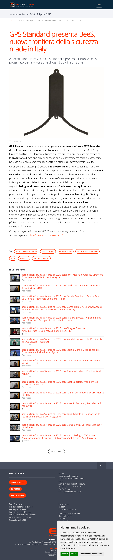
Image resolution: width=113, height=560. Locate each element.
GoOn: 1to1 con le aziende (70, 486)
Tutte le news (57, 451)
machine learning (41, 258)
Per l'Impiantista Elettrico (19, 509)
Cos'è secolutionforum (68, 476)
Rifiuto (74, 554)
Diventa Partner (65, 516)
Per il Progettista (16, 504)
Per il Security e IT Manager (20, 512)
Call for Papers (65, 489)
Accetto (65, 554)
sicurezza (24, 258)
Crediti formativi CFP (17, 520)
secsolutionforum (70, 491)
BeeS (13, 258)
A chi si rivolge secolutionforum (72, 484)
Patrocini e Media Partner (69, 513)
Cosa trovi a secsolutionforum (71, 478)
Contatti (62, 518)
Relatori (62, 507)
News (13, 20)
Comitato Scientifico (67, 509)
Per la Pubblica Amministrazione (22, 514)
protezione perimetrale (87, 251)
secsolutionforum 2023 (26, 251)
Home (61, 473)
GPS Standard (48, 251)
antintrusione (65, 251)
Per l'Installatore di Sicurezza (21, 507)
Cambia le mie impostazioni (91, 554)
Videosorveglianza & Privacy (20, 517)
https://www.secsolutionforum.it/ (45, 235)
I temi (61, 481)
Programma (64, 504)
